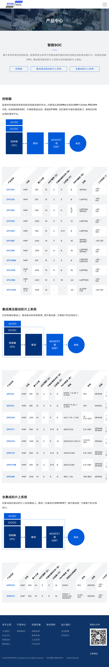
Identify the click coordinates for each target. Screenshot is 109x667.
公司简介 (6, 631)
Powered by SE (72, 657)
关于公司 (6, 625)
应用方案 (36, 625)
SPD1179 (11, 453)
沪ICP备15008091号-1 (55, 657)
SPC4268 (11, 290)
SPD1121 (10, 394)
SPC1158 (10, 210)
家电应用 (36, 635)
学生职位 (65, 635)
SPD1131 (10, 406)
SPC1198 (10, 250)
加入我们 (65, 625)
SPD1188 (11, 477)
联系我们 (6, 644)
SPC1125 (10, 189)
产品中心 (21, 625)
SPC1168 (11, 221)
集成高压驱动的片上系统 (48, 69)
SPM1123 (11, 585)
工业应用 (36, 640)
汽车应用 (36, 644)
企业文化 (6, 635)
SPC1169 (11, 231)
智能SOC (21, 631)
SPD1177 (11, 429)
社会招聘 (65, 631)
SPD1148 (11, 417)
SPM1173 (11, 596)
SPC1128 (10, 199)
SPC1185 (10, 241)
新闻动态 (6, 640)
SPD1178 (11, 441)
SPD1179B (11, 465)
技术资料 (50, 625)
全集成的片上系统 (85, 69)
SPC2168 (11, 270)
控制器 (18, 69)
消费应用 (36, 631)
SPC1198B (11, 260)
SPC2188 (11, 280)
